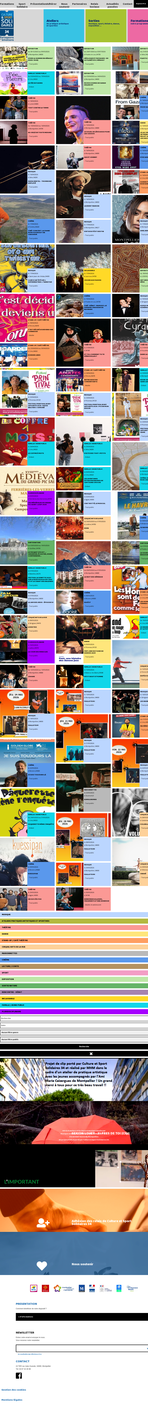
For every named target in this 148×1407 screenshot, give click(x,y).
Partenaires (79, 4)
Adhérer (51, 4)
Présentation (38, 4)
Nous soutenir (64, 5)
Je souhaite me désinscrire (30, 1354)
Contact (127, 4)
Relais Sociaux (94, 5)
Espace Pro (141, 3)
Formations (7, 4)
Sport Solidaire (22, 5)
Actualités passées (112, 5)
